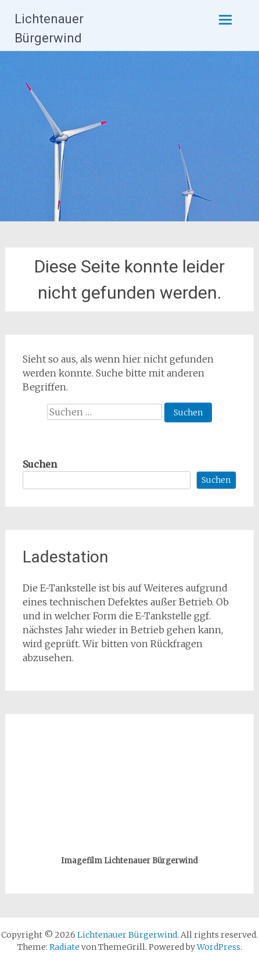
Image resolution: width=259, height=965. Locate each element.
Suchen (40, 464)
